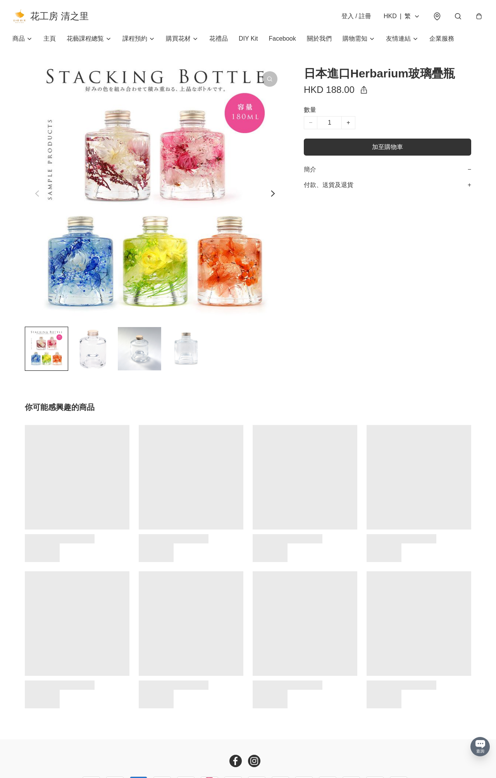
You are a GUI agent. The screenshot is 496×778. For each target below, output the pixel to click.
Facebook (282, 38)
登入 (356, 16)
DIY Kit (248, 38)
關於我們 (319, 38)
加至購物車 (387, 147)
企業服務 (441, 38)
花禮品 (218, 38)
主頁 (49, 38)
